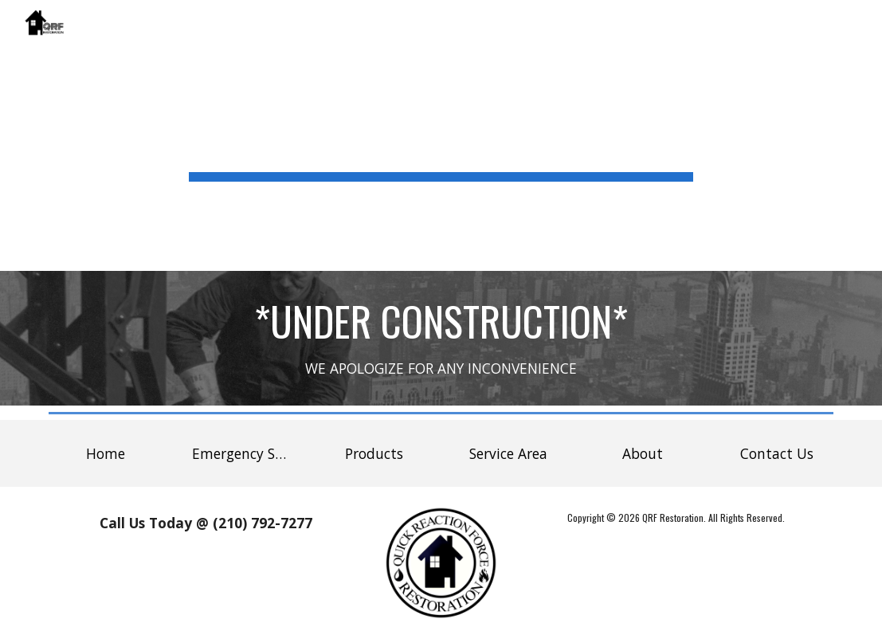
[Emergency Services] (239, 453)
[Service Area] (508, 453)
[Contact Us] (776, 453)
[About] (643, 453)
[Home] (106, 453)
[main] (441, 135)
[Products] (374, 453)
